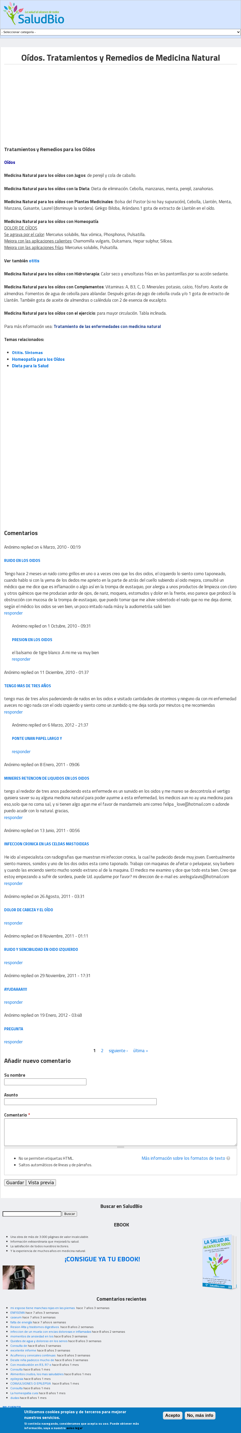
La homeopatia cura (24, 1393)
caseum (16, 1317)
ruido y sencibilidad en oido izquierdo (41, 949)
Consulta (16, 1369)
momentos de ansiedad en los (31, 1336)
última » (140, 1050)
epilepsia (16, 1378)
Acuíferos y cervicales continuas (33, 1355)
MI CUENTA (12, 1407)
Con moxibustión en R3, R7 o (30, 1364)
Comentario (17, 1115)
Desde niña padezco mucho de (32, 1359)
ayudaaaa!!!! (15, 989)
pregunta (13, 1029)
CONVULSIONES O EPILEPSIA (31, 1383)
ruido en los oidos (22, 560)
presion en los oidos (32, 640)
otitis (34, 260)
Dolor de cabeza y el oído (28, 910)
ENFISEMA (17, 1312)
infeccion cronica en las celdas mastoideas (46, 844)
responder (13, 613)
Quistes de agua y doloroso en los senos (38, 1340)
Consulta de (18, 1345)
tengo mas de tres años (27, 686)
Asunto (11, 1095)
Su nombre (14, 1075)
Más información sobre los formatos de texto (183, 1158)
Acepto (172, 1415)
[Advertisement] (48, 100)
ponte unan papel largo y (37, 738)
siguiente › (118, 1050)
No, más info (200, 1415)
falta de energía (21, 1322)
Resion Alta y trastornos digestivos (35, 1326)
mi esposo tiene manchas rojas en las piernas (42, 1307)
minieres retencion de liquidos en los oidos (46, 778)
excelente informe (23, 1350)
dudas (14, 1397)
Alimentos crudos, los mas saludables (37, 1374)
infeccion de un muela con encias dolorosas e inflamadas (50, 1331)
